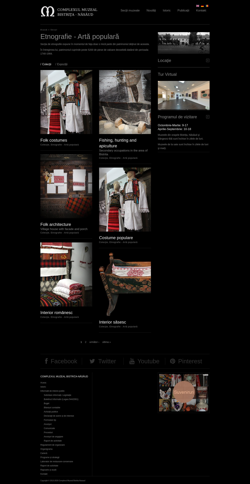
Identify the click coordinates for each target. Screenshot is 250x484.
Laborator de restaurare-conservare (56, 461)
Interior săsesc (112, 322)
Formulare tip (50, 420)
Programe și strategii (49, 457)
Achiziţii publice (51, 412)
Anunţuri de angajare (53, 436)
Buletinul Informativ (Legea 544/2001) (61, 399)
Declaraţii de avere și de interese (59, 416)
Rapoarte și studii (48, 470)
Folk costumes (53, 140)
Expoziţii (62, 64)
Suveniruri (184, 392)
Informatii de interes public (52, 391)
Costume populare (116, 237)
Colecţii (48, 64)
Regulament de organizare (52, 445)
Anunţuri (48, 424)
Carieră (43, 453)
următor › (94, 342)
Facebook (64, 361)
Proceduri (48, 432)
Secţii (54, 30)
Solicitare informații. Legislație (57, 395)
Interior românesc (56, 312)
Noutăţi (151, 10)
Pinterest (190, 361)
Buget (46, 403)
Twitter (107, 361)
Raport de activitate (53, 441)
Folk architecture (55, 224)
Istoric (167, 10)
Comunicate (49, 428)
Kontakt (201, 10)
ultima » (106, 342)
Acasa (43, 382)
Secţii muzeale (130, 10)
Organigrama (46, 449)
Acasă (43, 30)
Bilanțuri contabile (52, 407)
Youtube (148, 361)
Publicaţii (183, 10)
